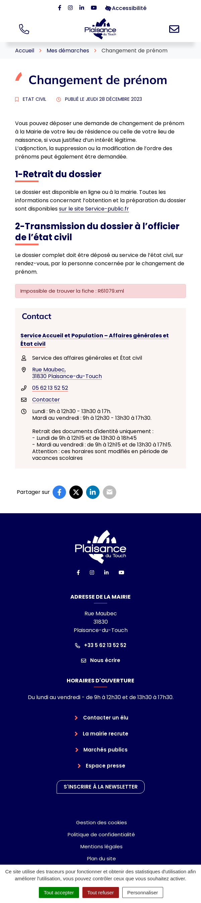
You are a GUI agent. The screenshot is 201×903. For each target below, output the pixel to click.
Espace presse (105, 765)
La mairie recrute (105, 733)
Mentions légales (101, 846)
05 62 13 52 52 (50, 388)
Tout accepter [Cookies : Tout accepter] (59, 892)
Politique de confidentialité (101, 834)
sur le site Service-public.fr (94, 209)
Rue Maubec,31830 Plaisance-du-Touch (67, 373)
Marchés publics (105, 749)
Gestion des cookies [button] (101, 822)
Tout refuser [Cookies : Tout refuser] (100, 892)
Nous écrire (100, 660)
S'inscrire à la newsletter (101, 786)
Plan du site (101, 858)
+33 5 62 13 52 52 (100, 645)
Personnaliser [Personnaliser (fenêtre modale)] (142, 892)
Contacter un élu (105, 717)
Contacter (46, 399)
